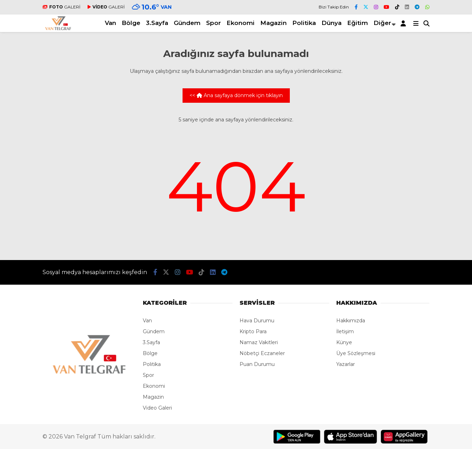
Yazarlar (345, 364)
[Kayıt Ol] (404, 23)
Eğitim (357, 22)
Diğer (382, 22)
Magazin (273, 22)
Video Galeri (157, 408)
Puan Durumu (257, 364)
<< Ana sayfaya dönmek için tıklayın (236, 95)
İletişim (345, 331)
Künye (344, 342)
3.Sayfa (157, 22)
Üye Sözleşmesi (355, 353)
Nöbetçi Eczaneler (262, 353)
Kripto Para (253, 331)
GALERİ (62, 7)
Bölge (131, 22)
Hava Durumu (257, 320)
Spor (213, 22)
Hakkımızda (350, 320)
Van (110, 22)
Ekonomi (241, 22)
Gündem (187, 22)
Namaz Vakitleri (259, 342)
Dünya (331, 22)
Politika (304, 22)
